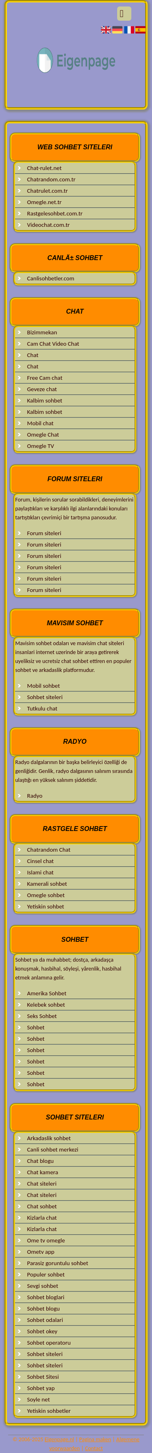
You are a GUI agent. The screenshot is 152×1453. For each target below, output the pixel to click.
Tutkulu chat (42, 708)
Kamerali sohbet (47, 883)
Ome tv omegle (46, 1240)
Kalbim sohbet (44, 400)
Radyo (35, 795)
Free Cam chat (44, 377)
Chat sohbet (42, 1206)
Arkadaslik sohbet (49, 1138)
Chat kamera (42, 1172)
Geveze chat (42, 389)
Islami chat (40, 872)
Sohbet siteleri (45, 697)
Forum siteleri (44, 533)
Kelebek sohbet (46, 1004)
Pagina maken (95, 1439)
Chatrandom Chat (49, 849)
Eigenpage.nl (59, 1439)
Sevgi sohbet (42, 1285)
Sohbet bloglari (45, 1297)
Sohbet (36, 1027)
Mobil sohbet (43, 685)
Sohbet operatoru (49, 1342)
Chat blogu (40, 1161)
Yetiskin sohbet (45, 906)
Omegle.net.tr (44, 202)
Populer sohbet (46, 1274)
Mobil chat (40, 423)
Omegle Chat (43, 434)
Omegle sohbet (46, 895)
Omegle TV (40, 446)
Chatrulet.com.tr (47, 190)
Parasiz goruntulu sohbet (57, 1263)
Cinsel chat (40, 861)
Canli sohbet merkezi (52, 1149)
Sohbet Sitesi (43, 1376)
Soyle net (38, 1399)
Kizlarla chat (42, 1217)
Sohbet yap (41, 1388)
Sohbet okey (42, 1331)
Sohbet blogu (43, 1308)
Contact (94, 1448)
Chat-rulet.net (44, 168)
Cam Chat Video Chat (53, 343)
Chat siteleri (42, 1183)
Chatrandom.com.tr (51, 179)
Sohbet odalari (45, 1320)
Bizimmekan (42, 332)
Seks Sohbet (42, 1016)
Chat (33, 355)
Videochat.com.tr (48, 224)
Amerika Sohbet (46, 993)
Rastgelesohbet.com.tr (55, 213)
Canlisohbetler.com (50, 278)
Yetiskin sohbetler (49, 1410)
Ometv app (40, 1251)
